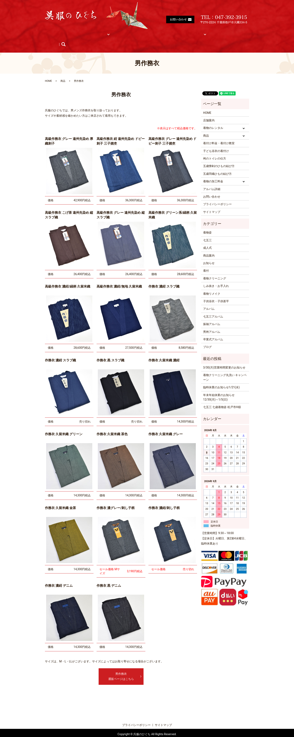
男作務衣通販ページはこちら (121, 668)
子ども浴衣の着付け (216, 143)
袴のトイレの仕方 (214, 150)
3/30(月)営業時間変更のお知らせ (224, 359)
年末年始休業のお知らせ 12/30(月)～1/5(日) (219, 389)
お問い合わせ (211, 188)
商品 (114, 31)
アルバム (221, 31)
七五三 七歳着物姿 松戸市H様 (222, 399)
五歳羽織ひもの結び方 (217, 166)
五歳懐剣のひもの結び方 (219, 158)
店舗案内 (71, 31)
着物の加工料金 (213, 173)
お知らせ (75, 38)
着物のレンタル (213, 120)
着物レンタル (94, 31)
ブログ (93, 38)
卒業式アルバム (213, 331)
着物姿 (207, 224)
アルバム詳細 (211, 181)
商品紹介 (55, 38)
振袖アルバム (211, 316)
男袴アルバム (211, 324)
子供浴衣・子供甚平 (216, 293)
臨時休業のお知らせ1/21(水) (221, 379)
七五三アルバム (213, 308)
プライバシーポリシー (217, 196)
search (108, 38)
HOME (53, 31)
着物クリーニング (214, 270)
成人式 (207, 240)
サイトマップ (198, 31)
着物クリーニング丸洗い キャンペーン (225, 369)
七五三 (207, 232)
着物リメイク (211, 286)
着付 (206, 262)
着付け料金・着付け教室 (142, 31)
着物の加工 (174, 31)
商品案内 (209, 247)
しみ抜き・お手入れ (216, 278)
